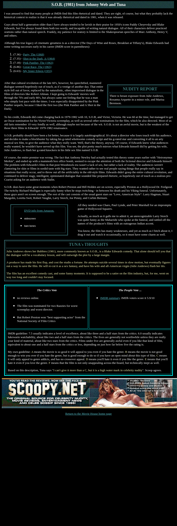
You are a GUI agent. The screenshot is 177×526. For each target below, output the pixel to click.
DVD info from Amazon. (39, 210)
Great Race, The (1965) (37, 67)
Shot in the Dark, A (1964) (39, 58)
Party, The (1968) (33, 54)
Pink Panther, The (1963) (38, 62)
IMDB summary (110, 298)
